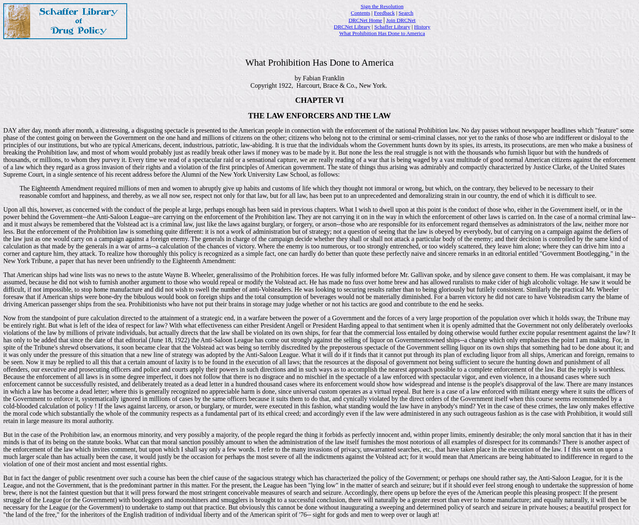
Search (406, 13)
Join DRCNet (401, 20)
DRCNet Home (365, 20)
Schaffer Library (392, 27)
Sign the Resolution (382, 6)
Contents (360, 13)
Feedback (384, 13)
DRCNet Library (352, 27)
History (422, 27)
